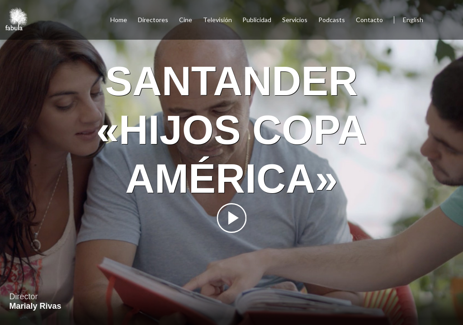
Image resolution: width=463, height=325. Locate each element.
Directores (153, 19)
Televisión (217, 19)
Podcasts (331, 19)
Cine (185, 19)
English (413, 19)
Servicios (294, 19)
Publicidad (256, 19)
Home (118, 19)
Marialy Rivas (35, 306)
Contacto (369, 19)
